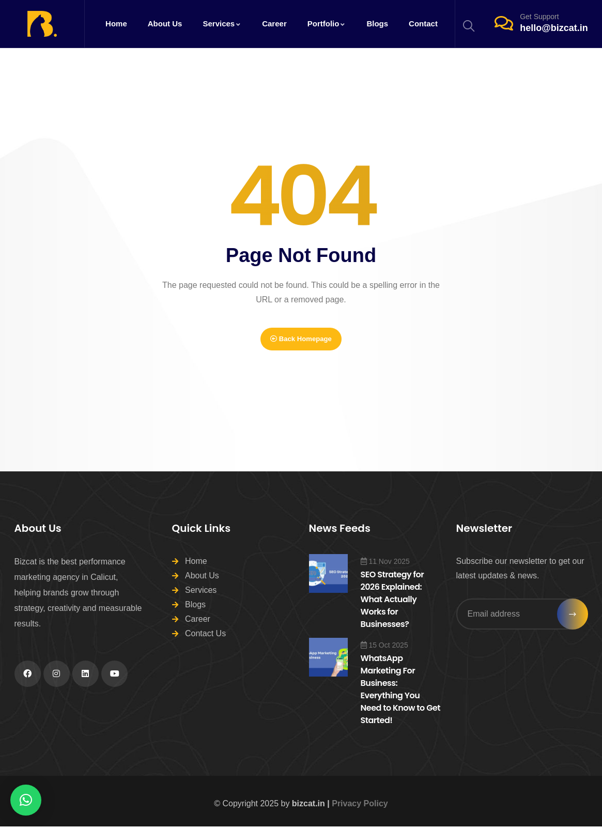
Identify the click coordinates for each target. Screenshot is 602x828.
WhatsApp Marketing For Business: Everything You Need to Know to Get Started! (401, 691)
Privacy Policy (360, 805)
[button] (25, 800)
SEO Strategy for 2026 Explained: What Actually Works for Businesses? (392, 601)
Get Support (539, 16)
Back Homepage (301, 339)
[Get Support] (504, 23)
